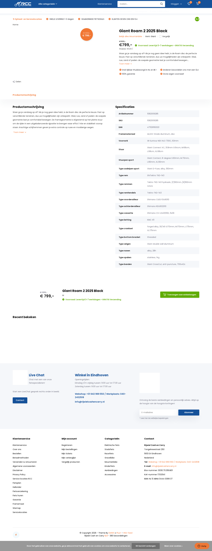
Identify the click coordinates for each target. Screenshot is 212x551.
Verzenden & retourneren (25, 462)
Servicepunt (141, 11)
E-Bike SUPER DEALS (159, 11)
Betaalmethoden (21, 458)
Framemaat (18, 504)
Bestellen (17, 453)
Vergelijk (164, 36)
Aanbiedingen (110, 11)
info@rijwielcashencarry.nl (90, 402)
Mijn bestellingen (69, 449)
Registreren (67, 445)
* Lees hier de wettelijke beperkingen (154, 418)
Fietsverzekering (20, 491)
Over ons (17, 449)
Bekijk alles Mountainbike (130, 36)
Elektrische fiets (21, 11)
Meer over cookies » (173, 546)
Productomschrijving (24, 95)
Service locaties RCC (22, 479)
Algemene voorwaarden (24, 466)
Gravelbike (63, 11)
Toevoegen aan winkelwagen (179, 294)
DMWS (112, 533)
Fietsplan (17, 483)
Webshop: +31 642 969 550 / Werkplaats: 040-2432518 (100, 396)
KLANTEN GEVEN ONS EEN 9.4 (124, 19)
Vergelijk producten (71, 462)
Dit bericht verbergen (146, 546)
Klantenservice (105, 4)
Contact (20, 400)
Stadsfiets (37, 11)
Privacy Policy (19, 474)
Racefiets (50, 11)
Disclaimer (18, 470)
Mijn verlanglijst (69, 458)
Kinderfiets (94, 11)
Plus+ (119, 533)
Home (15, 25)
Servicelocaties (20, 512)
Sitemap (17, 508)
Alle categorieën (47, 4)
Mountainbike (79, 11)
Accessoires (126, 11)
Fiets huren (18, 495)
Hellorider (17, 487)
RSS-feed (128, 533)
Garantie (17, 499)
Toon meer (125, 64)
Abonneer (189, 412)
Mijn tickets (67, 453)
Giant (153, 36)
